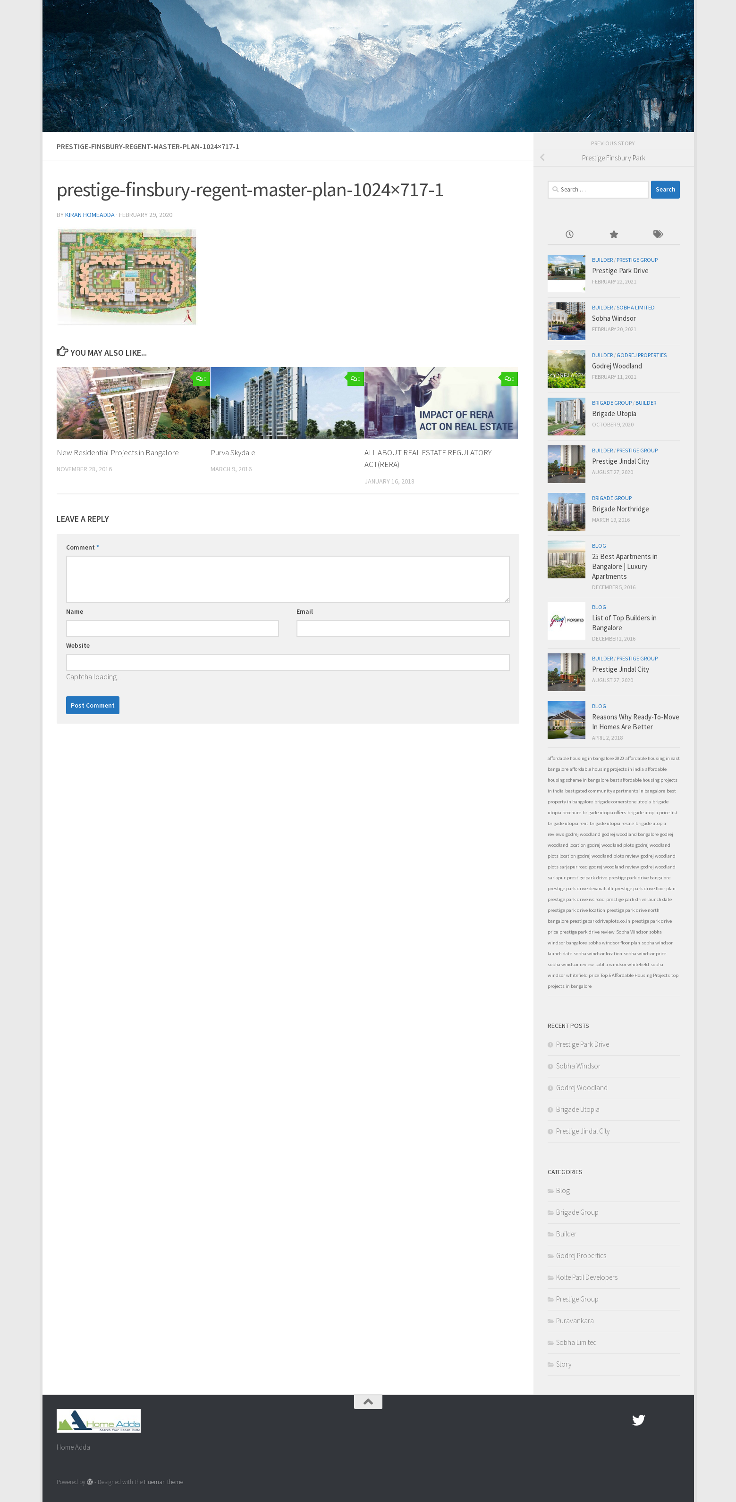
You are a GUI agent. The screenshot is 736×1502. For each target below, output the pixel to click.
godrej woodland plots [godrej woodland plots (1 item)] (610, 845)
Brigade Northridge (620, 508)
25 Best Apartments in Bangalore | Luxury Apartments (625, 566)
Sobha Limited (636, 307)
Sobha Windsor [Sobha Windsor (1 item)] (632, 932)
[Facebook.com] (621, 1420)
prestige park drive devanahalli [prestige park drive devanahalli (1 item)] (580, 888)
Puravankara (575, 1320)
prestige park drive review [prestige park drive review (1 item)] (587, 932)
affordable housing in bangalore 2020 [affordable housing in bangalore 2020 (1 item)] (586, 758)
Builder (602, 259)
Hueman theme (163, 1482)
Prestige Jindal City (620, 461)
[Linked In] (672, 1420)
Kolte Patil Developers (587, 1277)
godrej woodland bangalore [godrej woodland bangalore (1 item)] (630, 834)
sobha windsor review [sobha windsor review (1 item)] (571, 964)
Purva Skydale (233, 452)
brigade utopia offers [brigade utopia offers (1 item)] (604, 812)
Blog (599, 545)
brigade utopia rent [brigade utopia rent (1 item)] (568, 823)
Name (74, 611)
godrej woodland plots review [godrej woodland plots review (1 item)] (608, 856)
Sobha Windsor (614, 318)
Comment (82, 547)
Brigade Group (612, 402)
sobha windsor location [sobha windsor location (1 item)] (598, 954)
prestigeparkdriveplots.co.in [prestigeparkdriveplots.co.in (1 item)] (600, 921)
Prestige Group (637, 259)
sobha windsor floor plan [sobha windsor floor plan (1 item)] (614, 943)
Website (78, 645)
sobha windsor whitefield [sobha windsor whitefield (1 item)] (622, 964)
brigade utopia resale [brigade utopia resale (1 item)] (612, 823)
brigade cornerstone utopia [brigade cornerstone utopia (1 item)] (622, 802)
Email (304, 611)
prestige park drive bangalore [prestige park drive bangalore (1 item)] (639, 878)
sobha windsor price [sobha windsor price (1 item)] (645, 954)
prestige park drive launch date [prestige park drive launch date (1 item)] (639, 899)
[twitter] (638, 1420)
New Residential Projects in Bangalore (118, 452)
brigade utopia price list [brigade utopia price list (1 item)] (652, 812)
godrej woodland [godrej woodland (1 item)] (583, 834)
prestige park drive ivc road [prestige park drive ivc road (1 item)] (576, 899)
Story (564, 1364)
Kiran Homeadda (90, 214)
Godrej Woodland (617, 365)
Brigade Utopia (614, 413)
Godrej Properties (642, 355)
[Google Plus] (655, 1420)
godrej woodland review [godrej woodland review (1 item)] (614, 867)
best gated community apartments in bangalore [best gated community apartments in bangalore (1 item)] (615, 791)
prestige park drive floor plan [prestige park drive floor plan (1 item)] (645, 888)
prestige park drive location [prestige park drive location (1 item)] (576, 910)
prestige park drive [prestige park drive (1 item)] (587, 878)
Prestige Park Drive (620, 270)
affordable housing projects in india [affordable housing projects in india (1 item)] (607, 769)
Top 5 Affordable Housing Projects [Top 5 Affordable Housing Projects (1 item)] (635, 975)
